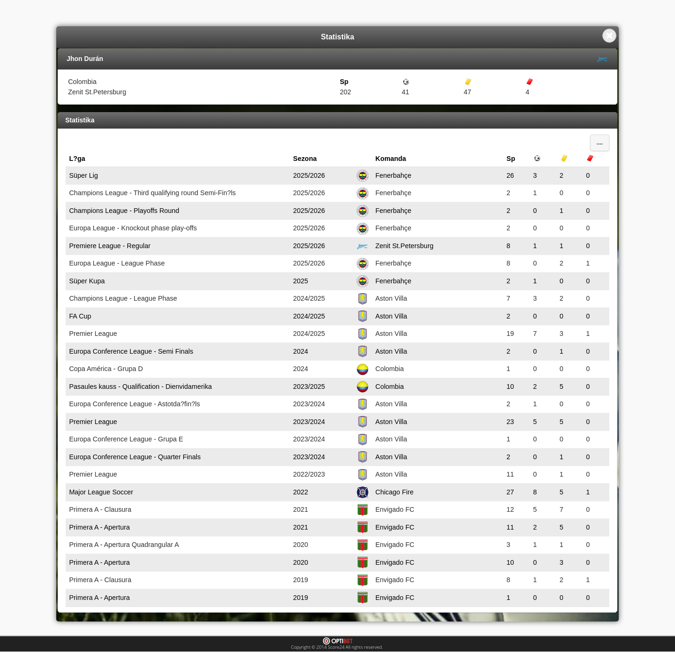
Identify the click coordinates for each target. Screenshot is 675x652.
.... (599, 142)
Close (609, 36)
